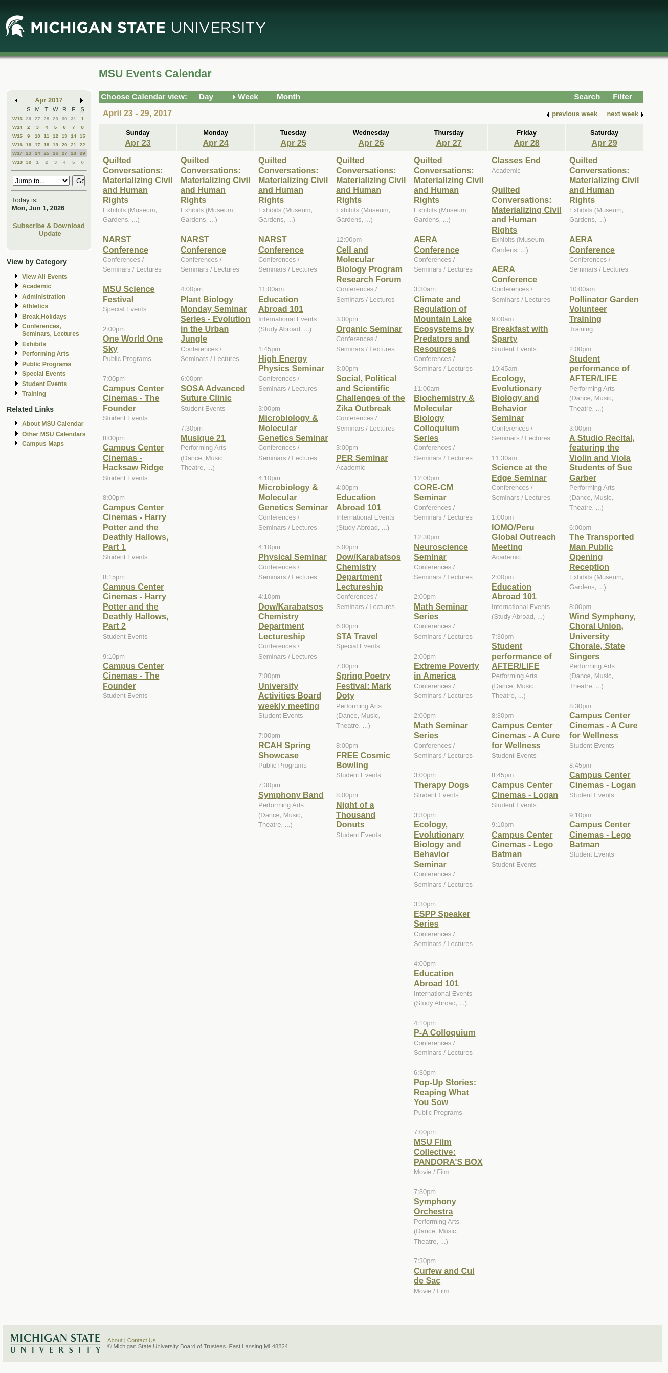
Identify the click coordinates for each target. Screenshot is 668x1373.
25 (46, 153)
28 (46, 118)
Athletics (35, 306)
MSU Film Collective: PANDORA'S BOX (448, 1151)
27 (37, 118)
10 (37, 136)
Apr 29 (604, 142)
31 (73, 118)
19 (55, 144)
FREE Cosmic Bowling (363, 760)
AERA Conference (436, 244)
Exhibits (34, 344)
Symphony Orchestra (435, 1206)
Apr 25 (293, 142)
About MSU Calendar (52, 423)
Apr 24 (215, 142)
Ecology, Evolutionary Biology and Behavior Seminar (439, 844)
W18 (17, 162)
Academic (36, 286)
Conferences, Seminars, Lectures (50, 330)
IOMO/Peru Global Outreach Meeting (524, 537)
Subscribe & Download (49, 226)
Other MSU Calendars (54, 434)
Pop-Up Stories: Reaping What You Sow (445, 1092)
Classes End (516, 160)
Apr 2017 (49, 100)
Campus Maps (43, 443)
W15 (17, 136)
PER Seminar (362, 457)
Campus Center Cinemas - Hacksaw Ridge (133, 457)
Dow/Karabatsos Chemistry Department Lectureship (290, 621)
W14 (17, 127)
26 (28, 118)
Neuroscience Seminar (441, 551)
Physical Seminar (292, 556)
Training (34, 393)
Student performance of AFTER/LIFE (522, 655)
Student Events (44, 384)
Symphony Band (290, 794)
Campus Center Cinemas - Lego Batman (522, 844)
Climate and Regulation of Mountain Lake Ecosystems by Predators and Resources (444, 324)
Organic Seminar (369, 328)
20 (65, 144)
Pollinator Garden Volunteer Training (604, 309)
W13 (17, 118)
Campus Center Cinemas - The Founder (133, 398)
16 (28, 144)
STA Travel (357, 636)
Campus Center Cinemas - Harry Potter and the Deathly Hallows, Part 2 (135, 606)
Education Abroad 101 (280, 304)
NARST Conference (125, 244)
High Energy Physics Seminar (291, 363)
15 (82, 136)
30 (65, 118)
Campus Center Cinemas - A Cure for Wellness (526, 735)
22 (82, 144)
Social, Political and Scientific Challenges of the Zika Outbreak (370, 393)
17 (37, 144)
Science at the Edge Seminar (519, 472)
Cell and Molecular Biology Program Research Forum (369, 264)
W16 (17, 144)
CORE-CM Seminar (433, 492)
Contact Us (141, 1340)
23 (28, 153)
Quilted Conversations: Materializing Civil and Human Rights (137, 180)
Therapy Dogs (441, 785)
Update (50, 233)
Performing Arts (45, 353)
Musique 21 (203, 437)
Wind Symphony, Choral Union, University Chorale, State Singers (602, 636)
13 (65, 136)
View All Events (45, 276)
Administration (43, 296)
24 (37, 153)
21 (73, 144)
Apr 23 (137, 142)
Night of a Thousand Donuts (355, 814)
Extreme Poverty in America (446, 670)
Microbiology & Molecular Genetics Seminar (293, 427)
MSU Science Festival (128, 293)
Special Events (43, 373)
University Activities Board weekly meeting (289, 695)
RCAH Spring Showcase (284, 749)
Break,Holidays (44, 316)
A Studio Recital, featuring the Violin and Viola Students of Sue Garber (602, 457)
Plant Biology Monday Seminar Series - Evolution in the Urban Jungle (215, 319)
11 (46, 136)
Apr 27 (448, 142)
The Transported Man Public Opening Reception (601, 551)
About (115, 1340)
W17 (17, 153)
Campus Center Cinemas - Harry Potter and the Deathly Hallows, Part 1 (135, 527)
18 (46, 144)
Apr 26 (371, 142)
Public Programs (46, 364)
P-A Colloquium (445, 1032)
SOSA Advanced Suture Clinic (213, 393)
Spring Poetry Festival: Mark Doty (363, 685)
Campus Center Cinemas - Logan (525, 789)
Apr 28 (526, 142)
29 (55, 118)
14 (73, 136)
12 (55, 136)
